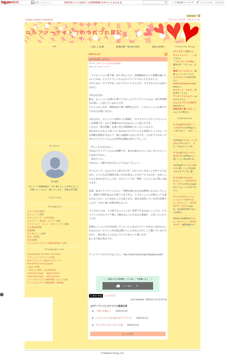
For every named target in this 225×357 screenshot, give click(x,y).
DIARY (37, 19)
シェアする (109, 295)
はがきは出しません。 (100, 59)
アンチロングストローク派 (109, 325)
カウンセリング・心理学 (38, 217)
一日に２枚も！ (103, 311)
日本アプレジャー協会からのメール (44, 260)
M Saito (176, 124)
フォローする (54, 197)
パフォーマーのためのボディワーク (113, 318)
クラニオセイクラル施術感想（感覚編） (46, 282)
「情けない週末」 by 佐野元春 (41, 270)
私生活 (30, 240)
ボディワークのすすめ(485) (108, 63)
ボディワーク (33, 214)
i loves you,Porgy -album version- (43, 276)
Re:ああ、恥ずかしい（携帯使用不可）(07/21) (184, 202)
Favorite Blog (185, 46)
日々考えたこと (34, 233)
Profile (54, 146)
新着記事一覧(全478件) (128, 46)
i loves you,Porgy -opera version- (43, 273)
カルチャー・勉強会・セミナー (42, 221)
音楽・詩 (31, 236)
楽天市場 (219, 2)
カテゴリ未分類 (34, 211)
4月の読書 (178, 51)
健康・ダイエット (43, 2)
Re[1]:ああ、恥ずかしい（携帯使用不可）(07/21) (184, 180)
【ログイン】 (193, 19)
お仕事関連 (32, 227)
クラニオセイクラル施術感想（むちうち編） (48, 279)
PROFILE (48, 19)
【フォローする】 (177, 19)
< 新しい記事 (97, 46)
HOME (28, 19)
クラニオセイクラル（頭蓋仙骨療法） (45, 243)
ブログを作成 (206, 2)
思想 (29, 230)
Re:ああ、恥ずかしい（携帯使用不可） (184, 221)
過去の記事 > (159, 46)
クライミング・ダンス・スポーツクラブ (46, 224)
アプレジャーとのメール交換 (40, 257)
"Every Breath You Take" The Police (43, 254)
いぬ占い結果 (33, 267)
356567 (192, 16)
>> (183, 2)
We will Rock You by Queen (40, 263)
